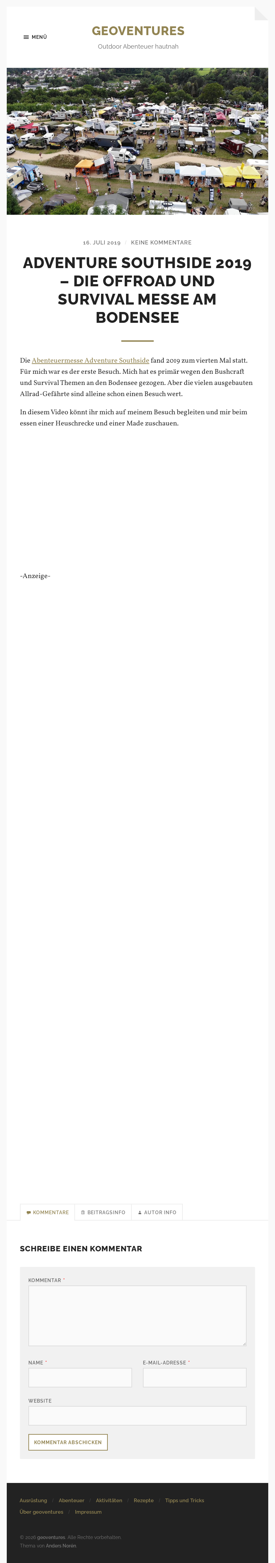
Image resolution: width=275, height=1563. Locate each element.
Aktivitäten (109, 1500)
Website (40, 1401)
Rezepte (144, 1500)
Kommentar (46, 1280)
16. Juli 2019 (102, 242)
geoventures (138, 31)
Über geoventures (41, 1512)
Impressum (88, 1512)
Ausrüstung (33, 1500)
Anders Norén (61, 1545)
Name (37, 1362)
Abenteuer (71, 1500)
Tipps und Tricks (184, 1500)
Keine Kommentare (161, 242)
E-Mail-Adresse (166, 1362)
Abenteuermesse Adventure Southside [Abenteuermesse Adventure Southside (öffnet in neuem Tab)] (90, 361)
